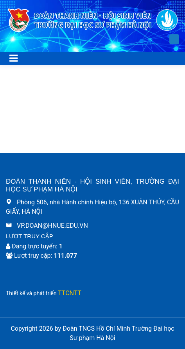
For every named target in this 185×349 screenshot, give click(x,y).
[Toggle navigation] (13, 58)
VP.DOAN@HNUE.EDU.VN (47, 225)
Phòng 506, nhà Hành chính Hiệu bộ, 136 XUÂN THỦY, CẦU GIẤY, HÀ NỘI (92, 206)
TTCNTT (69, 293)
